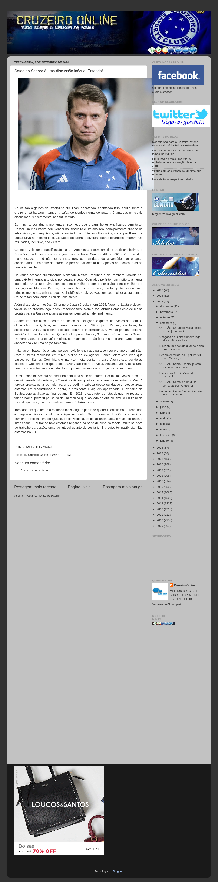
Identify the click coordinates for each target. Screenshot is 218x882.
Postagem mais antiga (123, 487)
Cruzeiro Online (184, 585)
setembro (166, 323)
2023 (160, 447)
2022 (160, 453)
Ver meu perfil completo (167, 604)
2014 (160, 498)
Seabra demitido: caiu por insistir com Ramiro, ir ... (180, 356)
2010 (160, 520)
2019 (160, 470)
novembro (167, 311)
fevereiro (166, 435)
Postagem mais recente (35, 487)
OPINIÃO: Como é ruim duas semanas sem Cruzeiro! (177, 383)
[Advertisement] (178, 696)
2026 (160, 290)
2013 (160, 503)
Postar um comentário (34, 470)
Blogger (118, 871)
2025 (160, 295)
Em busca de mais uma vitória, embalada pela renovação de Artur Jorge (174, 162)
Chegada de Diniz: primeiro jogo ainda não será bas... (180, 338)
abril (163, 423)
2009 (160, 526)
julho (163, 407)
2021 (160, 458)
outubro (165, 317)
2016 (160, 486)
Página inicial (80, 487)
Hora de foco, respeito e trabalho (173, 179)
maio (163, 418)
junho (164, 412)
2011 (160, 514)
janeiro (164, 440)
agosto (164, 401)
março (164, 429)
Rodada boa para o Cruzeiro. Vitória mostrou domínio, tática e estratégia (175, 143)
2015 (160, 492)
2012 (160, 509)
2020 (160, 464)
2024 (160, 301)
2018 (160, 475)
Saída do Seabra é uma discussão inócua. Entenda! (181, 392)
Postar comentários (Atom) (43, 495)
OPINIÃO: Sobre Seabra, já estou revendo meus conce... (180, 365)
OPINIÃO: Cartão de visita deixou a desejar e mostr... (180, 329)
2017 (160, 481)
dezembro (167, 306)
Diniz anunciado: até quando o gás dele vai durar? (181, 347)
